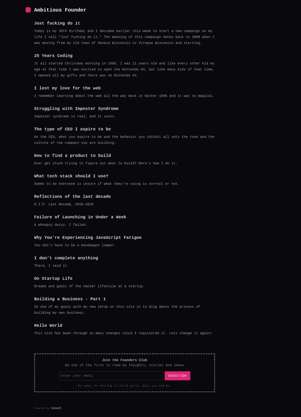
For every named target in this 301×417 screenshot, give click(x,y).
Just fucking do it (57, 23)
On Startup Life (53, 278)
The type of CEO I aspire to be (72, 129)
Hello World (48, 325)
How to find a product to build (72, 155)
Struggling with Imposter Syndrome (76, 108)
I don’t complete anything (66, 258)
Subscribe (177, 376)
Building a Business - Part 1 (70, 299)
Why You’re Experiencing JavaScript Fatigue (88, 237)
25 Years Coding (53, 55)
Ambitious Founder (60, 10)
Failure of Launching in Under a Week (80, 217)
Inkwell (56, 408)
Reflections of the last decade (72, 196)
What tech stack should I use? (71, 176)
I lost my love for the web (67, 88)
